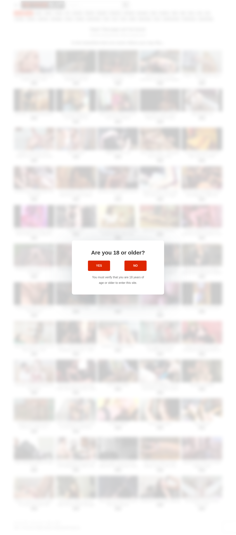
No (135, 265)
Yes (99, 265)
